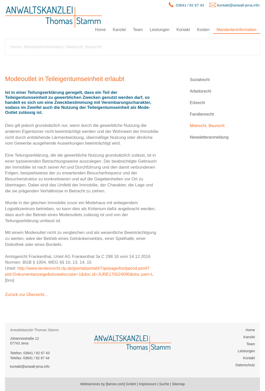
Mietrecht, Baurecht (84, 47)
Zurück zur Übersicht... (26, 294)
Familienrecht (202, 114)
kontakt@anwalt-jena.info (238, 5)
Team (138, 30)
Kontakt (183, 30)
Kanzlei (119, 30)
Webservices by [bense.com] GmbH (108, 384)
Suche (164, 384)
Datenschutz (245, 365)
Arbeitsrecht (200, 91)
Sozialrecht (200, 80)
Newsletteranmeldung (209, 137)
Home (100, 30)
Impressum (147, 384)
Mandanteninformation (236, 30)
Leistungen (159, 30)
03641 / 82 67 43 (190, 5)
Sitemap (178, 384)
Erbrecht (197, 103)
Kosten (203, 30)
